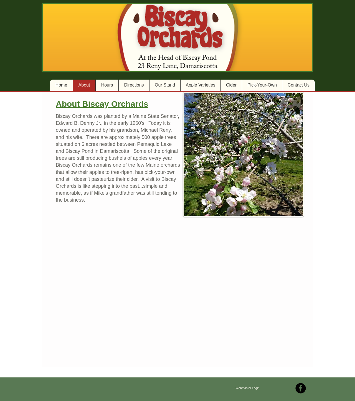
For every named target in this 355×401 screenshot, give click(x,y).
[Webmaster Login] (247, 388)
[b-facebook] (300, 388)
